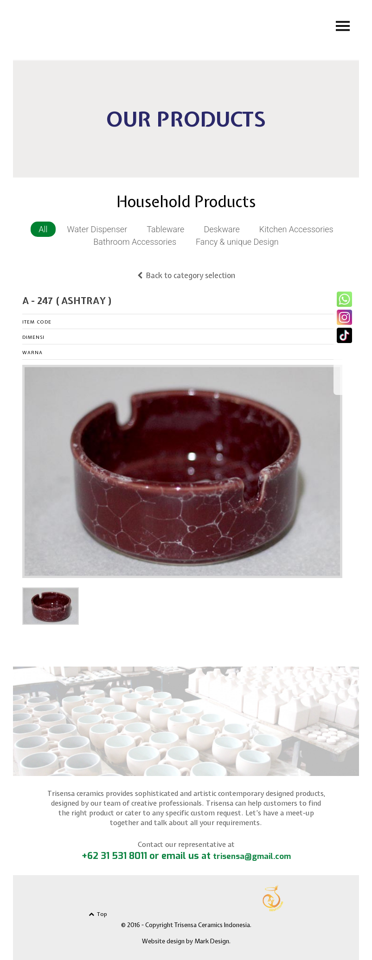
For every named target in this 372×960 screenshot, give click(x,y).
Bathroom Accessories (134, 242)
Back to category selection (186, 275)
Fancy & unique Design (237, 242)
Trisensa (106, 28)
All (42, 229)
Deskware (221, 229)
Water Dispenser (97, 229)
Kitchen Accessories (296, 229)
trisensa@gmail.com (252, 856)
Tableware (165, 229)
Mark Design (211, 941)
